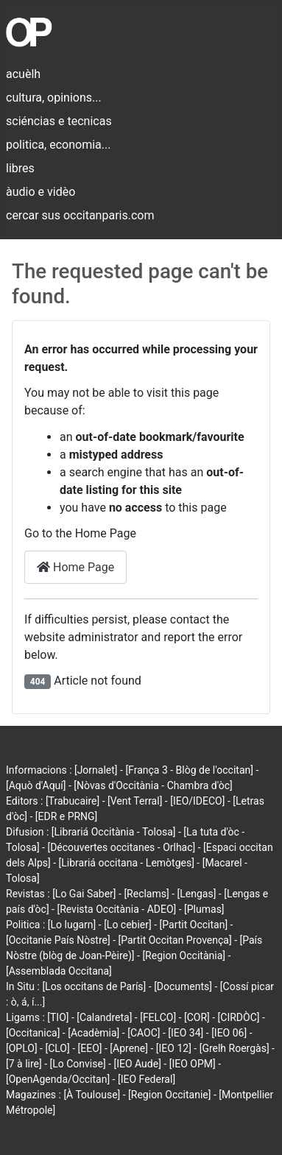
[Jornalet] (96, 770)
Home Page (75, 567)
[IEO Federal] (146, 1079)
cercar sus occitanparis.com (80, 215)
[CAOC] (143, 1033)
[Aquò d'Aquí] (36, 785)
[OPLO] (22, 1048)
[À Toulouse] (91, 1095)
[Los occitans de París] (94, 986)
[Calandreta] (104, 1017)
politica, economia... (58, 145)
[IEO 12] (173, 1048)
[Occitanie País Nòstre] (58, 940)
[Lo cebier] (128, 924)
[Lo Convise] (78, 1064)
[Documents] (183, 986)
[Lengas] (196, 894)
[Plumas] (204, 909)
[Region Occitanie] (169, 1095)
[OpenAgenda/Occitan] (58, 1079)
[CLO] (57, 1048)
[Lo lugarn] (72, 924)
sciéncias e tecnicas (59, 121)
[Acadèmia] (93, 1033)
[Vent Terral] (134, 801)
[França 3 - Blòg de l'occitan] (189, 770)
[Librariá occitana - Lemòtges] (126, 863)
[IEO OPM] (192, 1064)
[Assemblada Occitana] (59, 971)
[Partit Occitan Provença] (175, 940)
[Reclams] (146, 894)
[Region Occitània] (183, 955)
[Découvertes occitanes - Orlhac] (121, 847)
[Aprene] (129, 1048)
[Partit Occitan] (194, 924)
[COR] (197, 1017)
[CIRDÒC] (239, 1017)
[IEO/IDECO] (197, 801)
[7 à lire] (24, 1064)
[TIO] (57, 1017)
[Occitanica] (33, 1033)
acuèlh (23, 74)
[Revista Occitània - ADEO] (116, 909)
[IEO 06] (229, 1033)
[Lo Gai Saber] (84, 894)
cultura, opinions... (54, 98)
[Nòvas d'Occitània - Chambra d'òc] (153, 785)
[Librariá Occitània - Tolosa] (114, 832)
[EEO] (90, 1048)
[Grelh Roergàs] (234, 1048)
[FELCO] (158, 1017)
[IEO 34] (185, 1033)
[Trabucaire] (72, 801)
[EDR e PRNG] (66, 816)
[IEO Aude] (137, 1064)
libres (20, 168)
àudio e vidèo (40, 192)
